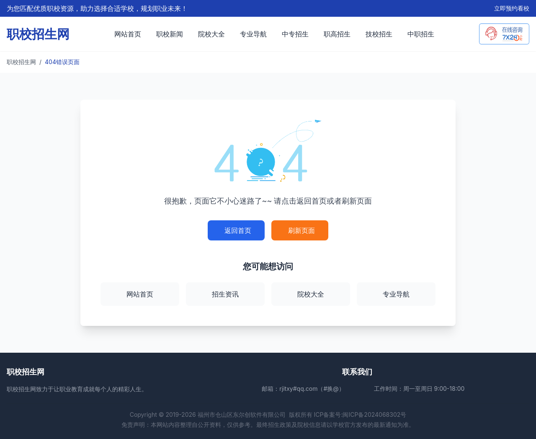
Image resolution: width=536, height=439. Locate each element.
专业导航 (253, 34)
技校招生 (379, 34)
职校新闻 (169, 34)
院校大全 (211, 34)
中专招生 (295, 34)
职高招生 (337, 34)
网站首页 (127, 34)
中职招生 (420, 34)
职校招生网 (21, 61)
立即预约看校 (511, 8)
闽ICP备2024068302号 (374, 414)
